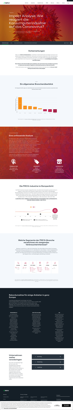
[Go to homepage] (6, 3)
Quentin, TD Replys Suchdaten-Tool (27, 279)
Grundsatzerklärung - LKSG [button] (44, 400)
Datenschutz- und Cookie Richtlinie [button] (24, 397)
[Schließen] (72, 402)
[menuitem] (26, 3)
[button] (63, 395)
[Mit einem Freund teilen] (71, 43)
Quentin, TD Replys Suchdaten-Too (30, 119)
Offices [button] (4, 399)
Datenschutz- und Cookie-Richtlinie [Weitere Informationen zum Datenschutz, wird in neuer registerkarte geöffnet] (10, 408)
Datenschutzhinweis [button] (23, 400)
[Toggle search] (68, 3)
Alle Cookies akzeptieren (66, 405)
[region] (36, 405)
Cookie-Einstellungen (57, 405)
